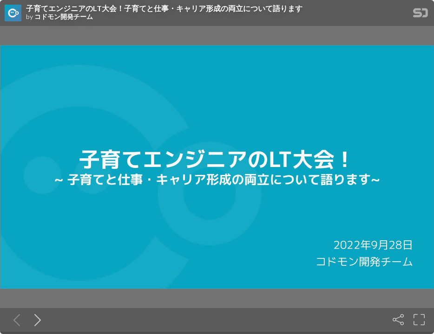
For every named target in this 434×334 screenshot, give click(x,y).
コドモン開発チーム (63, 16)
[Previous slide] (14, 319)
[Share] (398, 319)
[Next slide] (35, 319)
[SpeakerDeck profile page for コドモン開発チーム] (13, 13)
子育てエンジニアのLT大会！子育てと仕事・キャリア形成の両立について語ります (164, 8)
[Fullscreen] (419, 319)
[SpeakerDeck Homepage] (420, 14)
